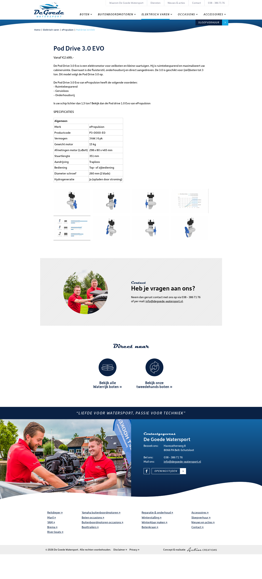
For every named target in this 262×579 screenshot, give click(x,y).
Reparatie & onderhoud (156, 512)
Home (37, 29)
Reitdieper (53, 512)
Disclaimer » (120, 549)
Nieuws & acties (176, 2)
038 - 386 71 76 (216, 2)
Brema (51, 527)
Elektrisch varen (156, 14)
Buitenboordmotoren (115, 14)
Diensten (156, 2)
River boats (54, 532)
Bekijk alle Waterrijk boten (106, 384)
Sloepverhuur (208, 22)
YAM (50, 522)
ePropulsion (68, 29)
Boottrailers (89, 527)
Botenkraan (149, 527)
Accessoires (213, 14)
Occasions (186, 14)
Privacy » (134, 549)
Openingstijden (165, 471)
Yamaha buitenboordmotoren (100, 512)
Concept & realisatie (190, 549)
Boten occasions (92, 517)
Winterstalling (150, 517)
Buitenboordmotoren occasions (101, 522)
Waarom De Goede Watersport (126, 2)
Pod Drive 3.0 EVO (85, 29)
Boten (84, 14)
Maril (50, 517)
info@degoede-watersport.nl (164, 301)
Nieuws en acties (201, 522)
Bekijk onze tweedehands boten (152, 384)
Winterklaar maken (153, 522)
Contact (196, 2)
